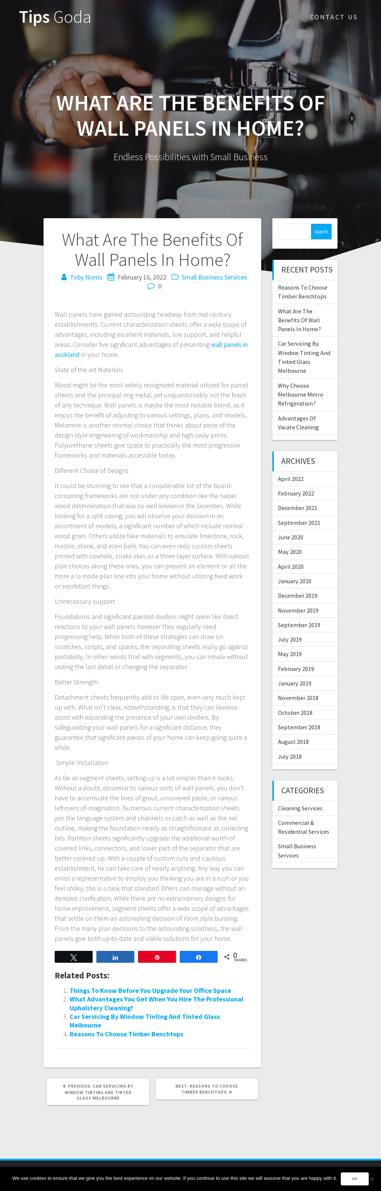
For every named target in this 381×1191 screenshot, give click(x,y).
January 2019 (294, 683)
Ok (355, 1179)
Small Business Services (214, 277)
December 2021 (297, 507)
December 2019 (297, 595)
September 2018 (299, 727)
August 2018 (293, 741)
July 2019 (290, 639)
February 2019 (296, 668)
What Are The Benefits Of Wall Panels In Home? (299, 320)
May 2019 (290, 654)
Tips (55, 17)
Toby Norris (86, 277)
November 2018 (298, 697)
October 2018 (295, 712)
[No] (371, 1178)
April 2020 (291, 566)
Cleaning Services (300, 808)
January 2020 (294, 581)
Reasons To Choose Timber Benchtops (126, 1034)
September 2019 (299, 625)
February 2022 (296, 493)
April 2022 (291, 478)
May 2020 (290, 551)
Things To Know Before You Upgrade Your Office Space (150, 990)
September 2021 (299, 522)
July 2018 (290, 756)
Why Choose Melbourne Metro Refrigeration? (300, 394)
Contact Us (334, 17)
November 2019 (298, 610)
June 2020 (290, 537)
